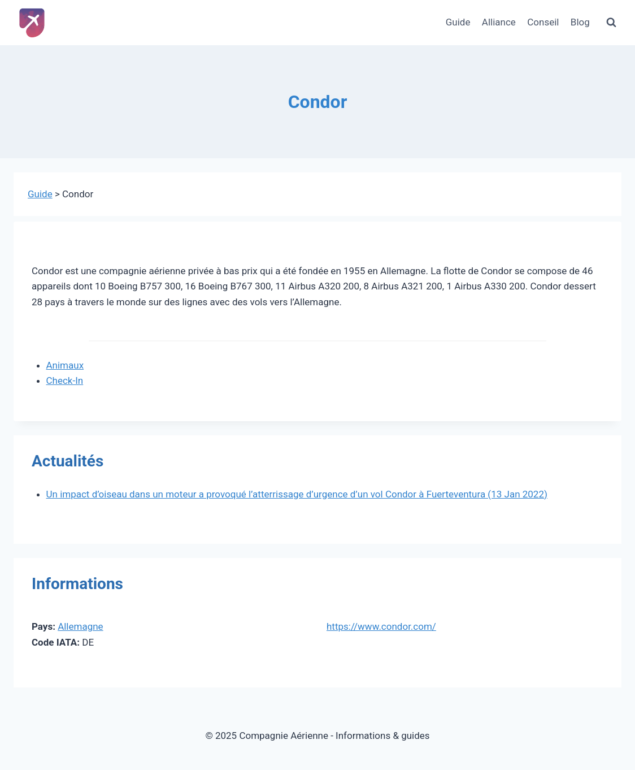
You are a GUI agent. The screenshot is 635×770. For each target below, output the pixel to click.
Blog (580, 22)
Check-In (65, 380)
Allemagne (80, 626)
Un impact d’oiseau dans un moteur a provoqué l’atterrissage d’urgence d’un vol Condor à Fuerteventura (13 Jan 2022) (296, 494)
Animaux (65, 365)
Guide (458, 22)
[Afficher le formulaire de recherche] (611, 22)
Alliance (499, 22)
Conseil (543, 22)
